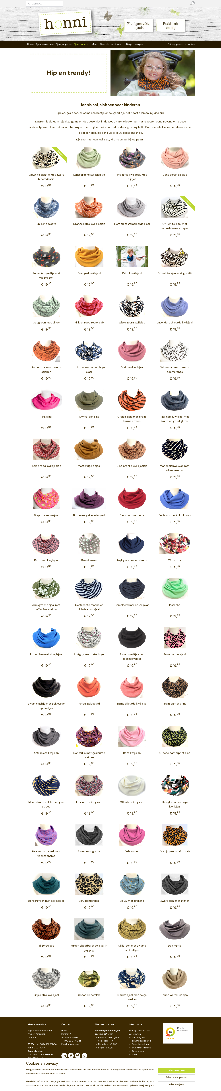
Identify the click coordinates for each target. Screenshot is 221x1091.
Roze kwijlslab (132, 753)
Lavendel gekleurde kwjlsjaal (175, 322)
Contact (32, 1037)
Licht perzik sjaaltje (175, 175)
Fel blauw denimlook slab (175, 515)
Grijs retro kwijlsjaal (46, 995)
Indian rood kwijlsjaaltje (46, 466)
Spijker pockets (46, 224)
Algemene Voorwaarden (40, 1030)
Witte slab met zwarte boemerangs (174, 370)
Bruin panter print (174, 703)
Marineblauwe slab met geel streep (46, 804)
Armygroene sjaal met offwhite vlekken (46, 607)
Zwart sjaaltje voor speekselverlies (132, 656)
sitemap (99, 1085)
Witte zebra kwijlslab (132, 322)
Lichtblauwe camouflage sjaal (89, 370)
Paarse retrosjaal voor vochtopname (46, 854)
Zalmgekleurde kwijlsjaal (132, 703)
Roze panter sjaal (175, 654)
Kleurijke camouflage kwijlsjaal (175, 804)
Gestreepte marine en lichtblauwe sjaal (89, 607)
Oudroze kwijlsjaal (131, 367)
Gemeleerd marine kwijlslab (131, 605)
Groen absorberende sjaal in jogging (89, 948)
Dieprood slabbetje (132, 515)
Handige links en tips (139, 1030)
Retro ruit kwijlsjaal (46, 560)
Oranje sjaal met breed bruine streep (132, 419)
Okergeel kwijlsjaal (89, 273)
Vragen (139, 44)
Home (30, 44)
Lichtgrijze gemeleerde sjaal (132, 224)
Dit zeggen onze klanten (181, 44)
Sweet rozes (89, 560)
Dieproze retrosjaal (46, 515)
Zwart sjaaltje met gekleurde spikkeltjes (46, 706)
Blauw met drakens (132, 901)
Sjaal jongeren (64, 44)
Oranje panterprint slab (175, 851)
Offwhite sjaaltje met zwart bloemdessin (46, 177)
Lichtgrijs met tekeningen (89, 654)
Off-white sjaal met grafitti (174, 273)
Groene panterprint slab (174, 753)
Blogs (129, 44)
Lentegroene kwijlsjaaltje (89, 175)
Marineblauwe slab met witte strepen (175, 468)
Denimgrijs (174, 945)
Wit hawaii (174, 560)
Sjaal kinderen (81, 44)
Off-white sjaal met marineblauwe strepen (175, 226)
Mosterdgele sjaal (89, 466)
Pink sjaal (46, 417)
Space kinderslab (89, 995)
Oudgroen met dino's (46, 322)
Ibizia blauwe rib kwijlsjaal (46, 654)
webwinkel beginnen (116, 1085)
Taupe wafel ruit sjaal (174, 995)
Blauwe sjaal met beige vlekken (132, 997)
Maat (95, 44)
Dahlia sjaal (132, 851)
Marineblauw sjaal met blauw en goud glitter (175, 419)
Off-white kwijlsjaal (132, 802)
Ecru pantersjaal (89, 901)
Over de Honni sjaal (110, 44)
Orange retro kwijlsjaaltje (89, 224)
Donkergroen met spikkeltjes (46, 901)
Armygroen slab (89, 417)
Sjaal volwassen (45, 44)
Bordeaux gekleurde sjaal (89, 515)
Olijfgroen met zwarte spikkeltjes (132, 948)
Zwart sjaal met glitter (174, 901)
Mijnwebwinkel (141, 1085)
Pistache (174, 605)
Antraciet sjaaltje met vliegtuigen (46, 275)
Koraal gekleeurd (89, 703)
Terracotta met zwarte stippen (46, 370)
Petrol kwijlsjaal (132, 273)
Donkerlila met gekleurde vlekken (89, 755)
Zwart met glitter (89, 851)
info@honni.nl (74, 1044)
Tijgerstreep (46, 945)
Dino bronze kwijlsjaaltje (132, 466)
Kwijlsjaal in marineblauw (131, 560)
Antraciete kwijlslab (46, 753)
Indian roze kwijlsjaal (89, 802)
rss (106, 1085)
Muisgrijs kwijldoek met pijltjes (132, 177)
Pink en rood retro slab (89, 322)
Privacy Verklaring (36, 1033)
